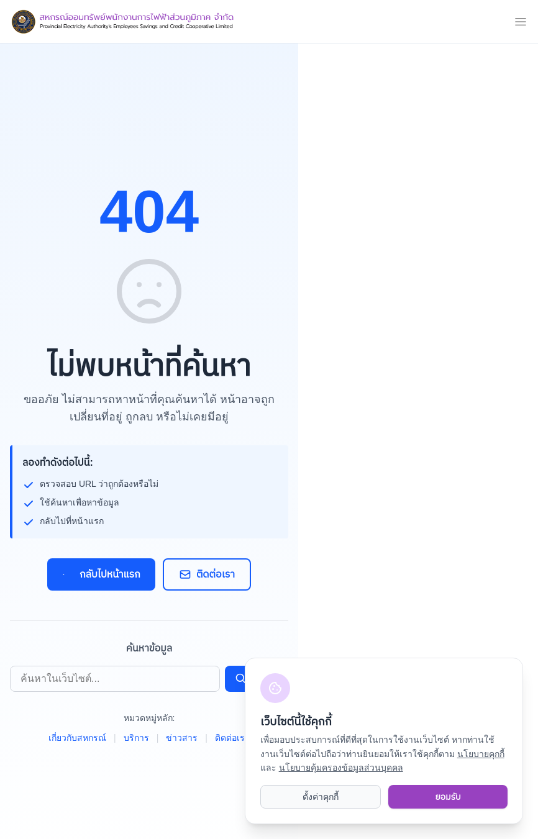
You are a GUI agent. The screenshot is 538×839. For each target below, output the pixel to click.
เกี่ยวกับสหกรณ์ (77, 738)
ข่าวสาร (182, 738)
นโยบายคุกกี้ (480, 754)
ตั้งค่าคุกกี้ (321, 797)
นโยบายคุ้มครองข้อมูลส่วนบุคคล (341, 767)
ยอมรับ (447, 797)
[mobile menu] (520, 21)
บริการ (136, 738)
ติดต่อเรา (207, 574)
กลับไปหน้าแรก (101, 574)
